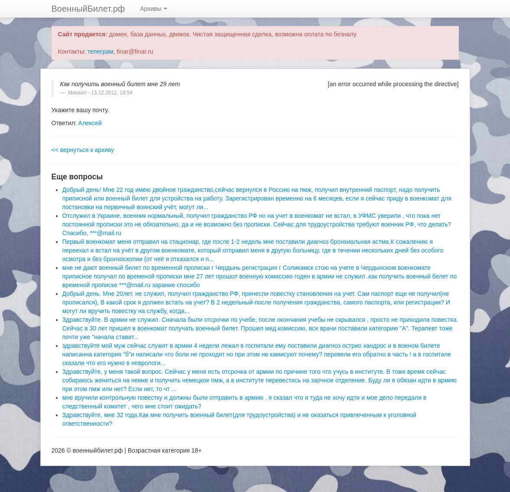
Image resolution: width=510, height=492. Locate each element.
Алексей (90, 123)
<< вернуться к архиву (83, 149)
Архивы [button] (153, 8)
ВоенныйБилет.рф (88, 8)
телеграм (101, 51)
